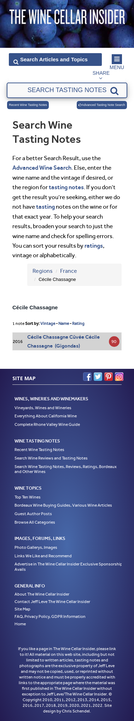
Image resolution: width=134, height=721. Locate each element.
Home (20, 623)
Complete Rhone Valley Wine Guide (47, 424)
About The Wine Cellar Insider (41, 594)
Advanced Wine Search (41, 167)
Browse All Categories (34, 522)
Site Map (22, 609)
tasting (45, 206)
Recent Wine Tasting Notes (28, 105)
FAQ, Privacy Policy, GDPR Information (50, 616)
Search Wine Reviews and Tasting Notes (51, 458)
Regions (43, 270)
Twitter (98, 376)
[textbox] (67, 90)
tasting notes (66, 187)
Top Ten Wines (27, 497)
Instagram (119, 376)
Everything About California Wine (45, 415)
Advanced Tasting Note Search (101, 105)
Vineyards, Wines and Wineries (42, 407)
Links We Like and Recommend (43, 555)
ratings (94, 245)
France (68, 270)
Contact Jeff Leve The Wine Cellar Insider (52, 601)
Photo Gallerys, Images (35, 547)
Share (101, 73)
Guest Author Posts (33, 513)
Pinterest (108, 376)
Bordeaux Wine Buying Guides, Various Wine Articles (63, 505)
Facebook (87, 376)
